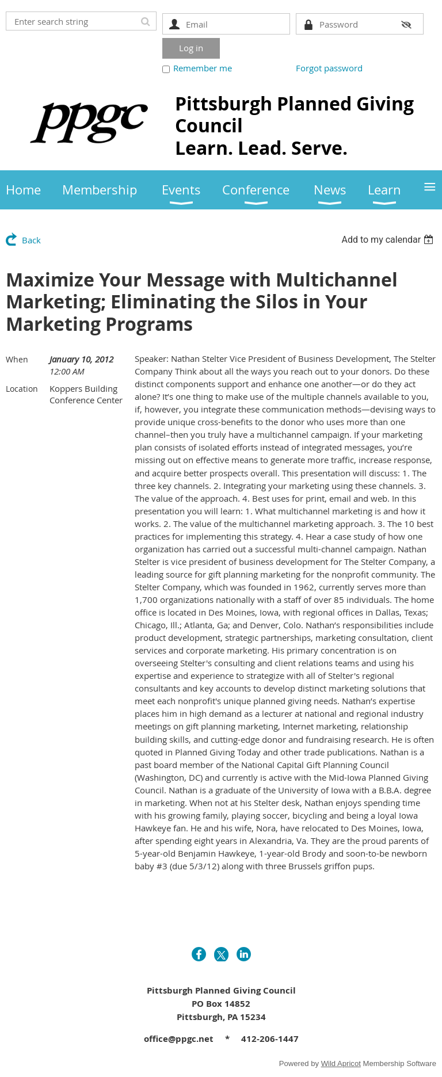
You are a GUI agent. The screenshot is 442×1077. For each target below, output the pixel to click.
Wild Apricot (341, 1063)
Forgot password (329, 68)
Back (31, 240)
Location (22, 388)
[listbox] (388, 239)
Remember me (202, 68)
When (17, 359)
